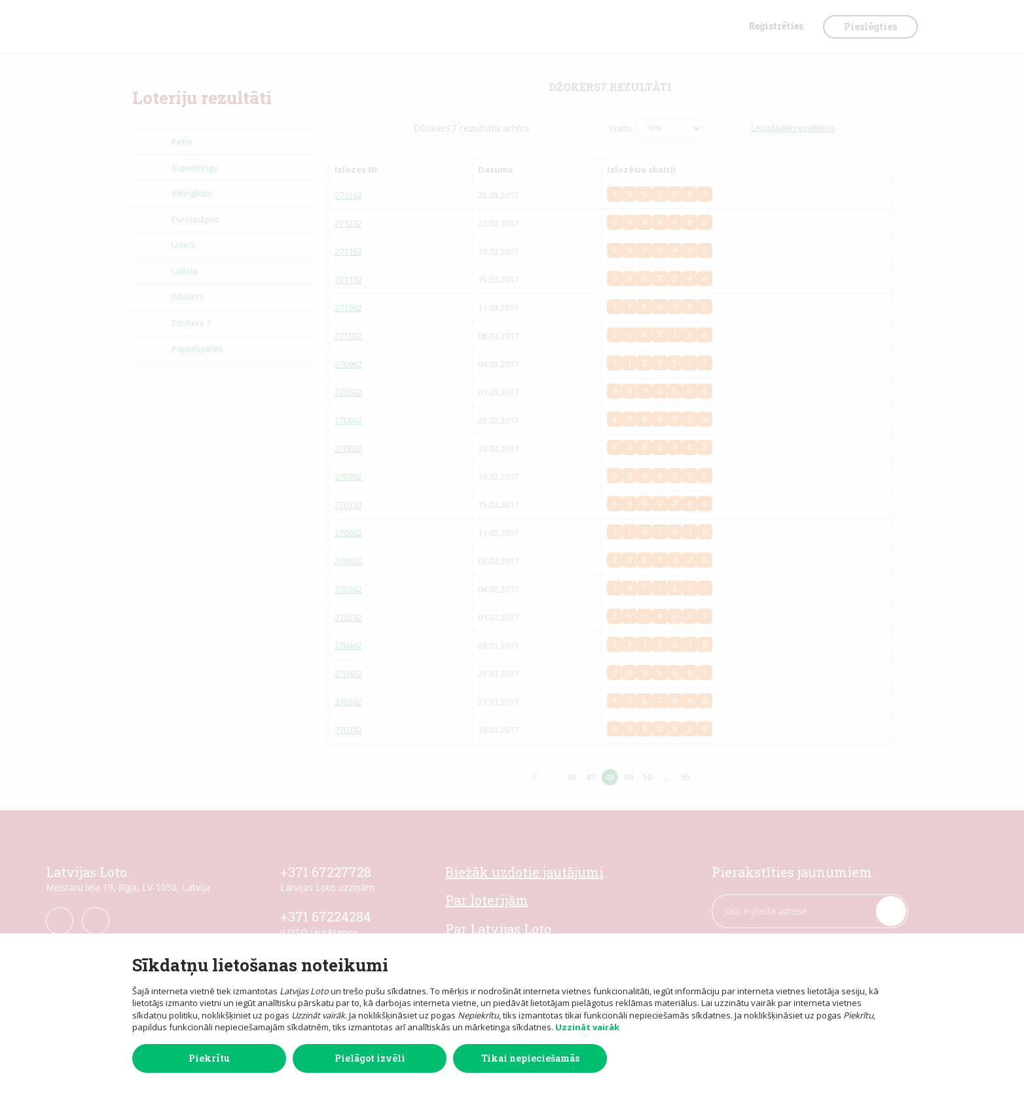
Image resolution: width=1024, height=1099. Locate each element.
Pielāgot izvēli (370, 1058)
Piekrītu (209, 1058)
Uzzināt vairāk (587, 1027)
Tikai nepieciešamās (530, 1058)
